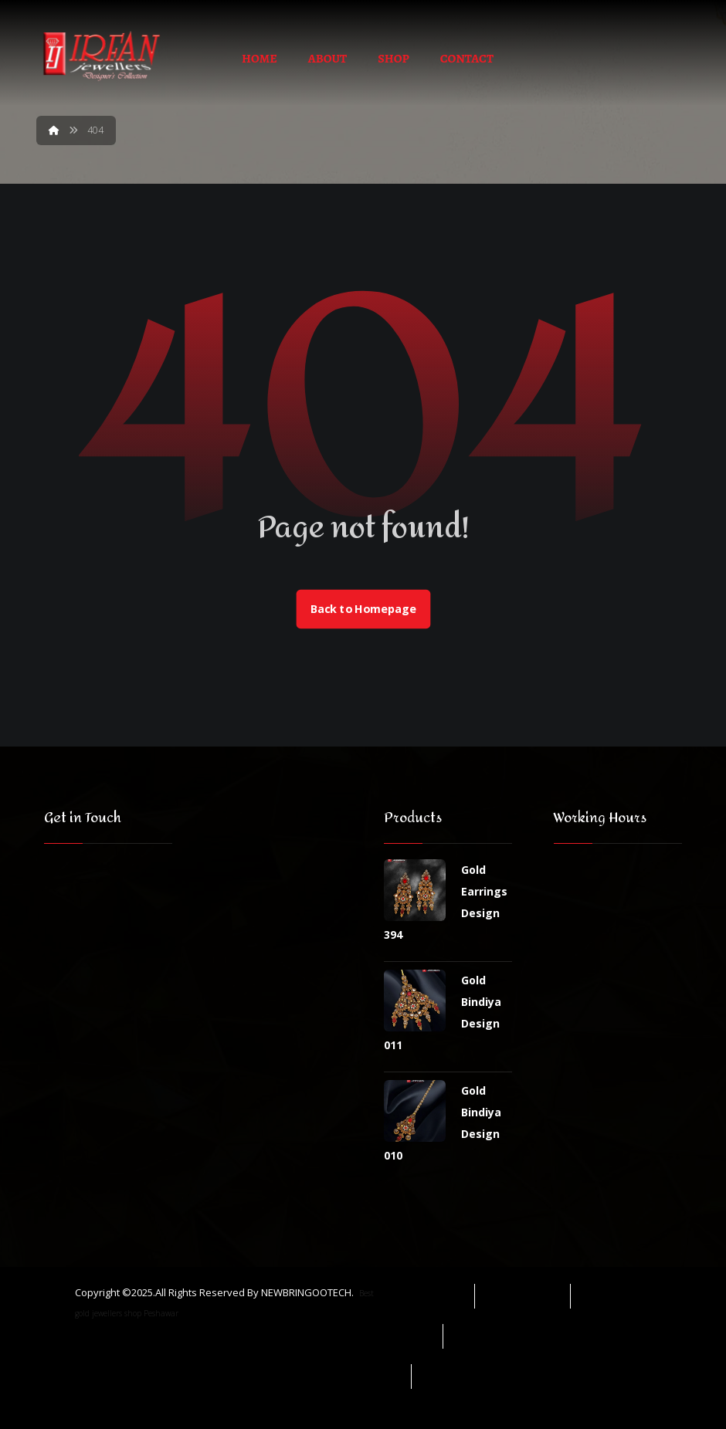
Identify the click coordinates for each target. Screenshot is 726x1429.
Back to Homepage (363, 609)
